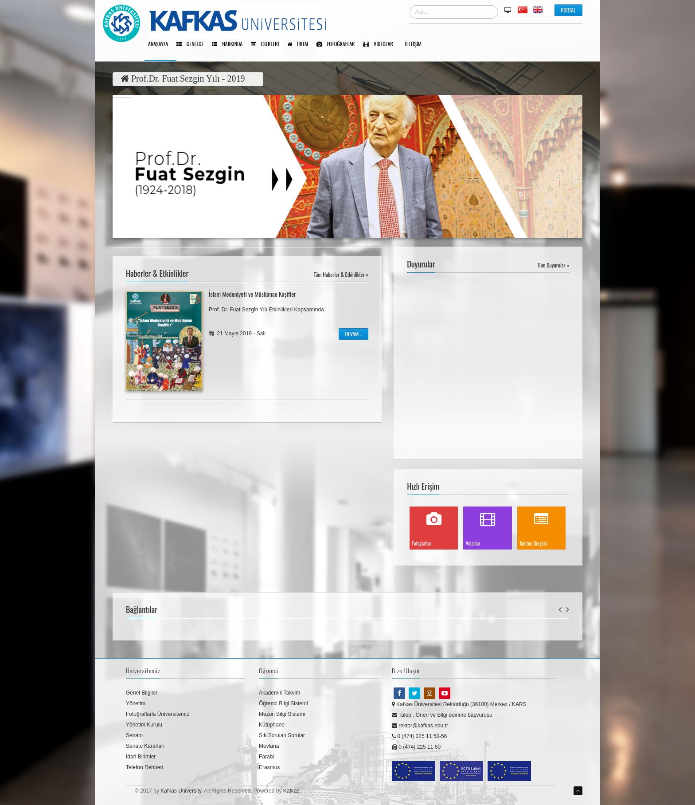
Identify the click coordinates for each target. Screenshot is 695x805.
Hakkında (230, 44)
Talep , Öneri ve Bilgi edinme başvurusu (442, 715)
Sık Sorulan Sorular (282, 735)
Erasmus (269, 767)
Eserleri (268, 44)
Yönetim (135, 703)
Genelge (193, 44)
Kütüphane (272, 725)
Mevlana (269, 746)
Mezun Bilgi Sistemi (282, 714)
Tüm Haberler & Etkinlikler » (341, 274)
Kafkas (291, 791)
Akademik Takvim (279, 693)
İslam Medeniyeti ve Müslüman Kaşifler (252, 293)
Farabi (266, 757)
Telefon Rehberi (144, 767)
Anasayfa (161, 44)
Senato (134, 735)
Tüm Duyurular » (553, 265)
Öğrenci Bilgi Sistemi (283, 703)
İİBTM (300, 44)
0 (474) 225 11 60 (416, 747)
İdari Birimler (141, 757)
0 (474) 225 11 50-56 (419, 736)
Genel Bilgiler (141, 693)
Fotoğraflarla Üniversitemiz (157, 714)
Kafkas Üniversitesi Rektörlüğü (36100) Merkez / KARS (459, 704)
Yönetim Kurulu (144, 725)
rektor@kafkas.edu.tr (420, 726)
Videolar (381, 44)
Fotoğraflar (338, 44)
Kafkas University (180, 791)
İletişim (416, 44)
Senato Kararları (145, 746)
